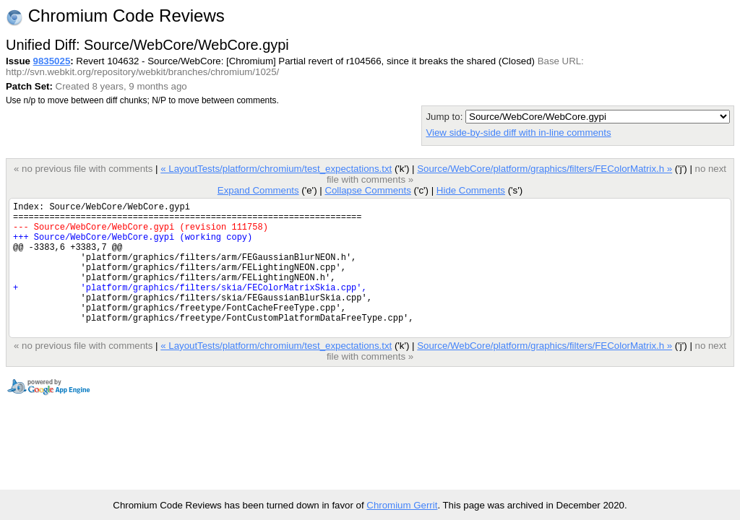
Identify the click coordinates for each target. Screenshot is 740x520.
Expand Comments (258, 190)
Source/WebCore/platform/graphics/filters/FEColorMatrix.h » (544, 168)
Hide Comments (470, 190)
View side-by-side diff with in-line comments (518, 132)
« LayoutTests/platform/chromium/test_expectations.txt (276, 168)
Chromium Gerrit (401, 505)
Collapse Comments (367, 190)
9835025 (52, 61)
